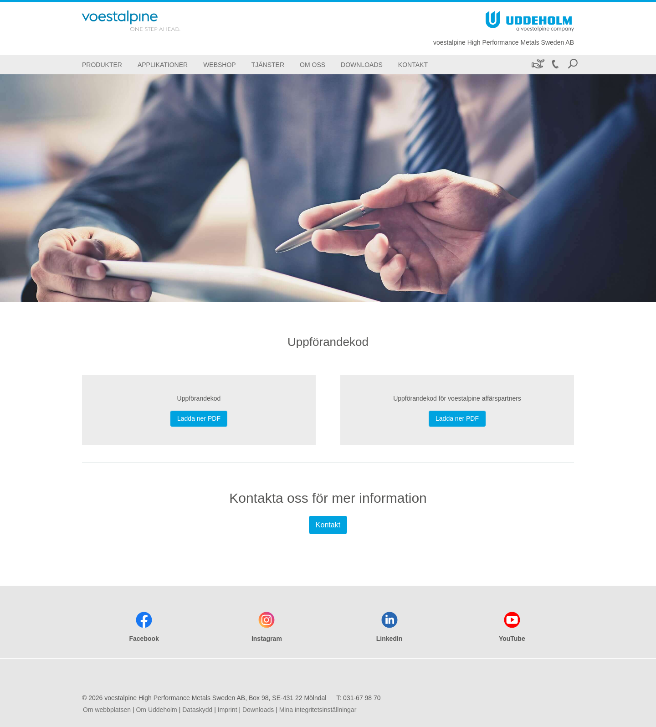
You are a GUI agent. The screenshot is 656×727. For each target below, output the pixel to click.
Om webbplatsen (107, 709)
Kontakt (328, 525)
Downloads (258, 709)
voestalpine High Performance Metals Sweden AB (503, 42)
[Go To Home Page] (143, 20)
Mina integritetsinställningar (318, 709)
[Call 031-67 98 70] (555, 64)
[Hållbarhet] (537, 64)
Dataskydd (197, 709)
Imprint (227, 709)
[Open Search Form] (572, 64)
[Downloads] (362, 64)
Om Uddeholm (156, 709)
